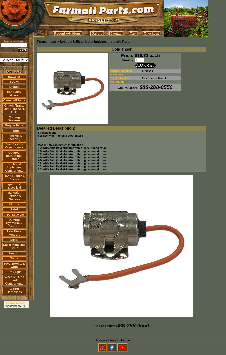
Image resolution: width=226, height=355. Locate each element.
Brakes (14, 86)
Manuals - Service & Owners (14, 196)
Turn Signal (14, 272)
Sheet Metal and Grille (14, 246)
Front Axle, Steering (14, 137)
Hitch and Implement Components (14, 167)
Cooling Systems (14, 118)
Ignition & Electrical (14, 186)
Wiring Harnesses (14, 290)
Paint (14, 209)
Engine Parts (14, 125)
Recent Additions (67, 33)
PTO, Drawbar (14, 214)
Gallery (97, 33)
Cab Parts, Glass (14, 93)
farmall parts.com (16, 311)
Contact (116, 33)
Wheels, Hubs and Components (14, 280)
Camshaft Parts (14, 100)
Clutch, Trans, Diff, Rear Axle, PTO (14, 109)
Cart (133, 33)
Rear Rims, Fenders (14, 233)
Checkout (151, 33)
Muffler (14, 204)
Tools (14, 258)
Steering (14, 253)
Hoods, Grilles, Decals (14, 177)
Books (14, 81)
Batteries (14, 76)
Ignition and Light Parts (112, 41)
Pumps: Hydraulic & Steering (14, 223)
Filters (14, 130)
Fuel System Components (14, 146)
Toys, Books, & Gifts (14, 265)
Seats (14, 239)
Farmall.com (46, 41)
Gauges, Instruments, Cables (14, 156)
